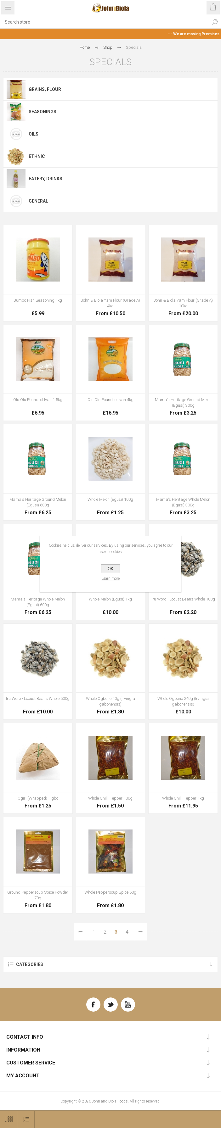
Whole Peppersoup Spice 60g (110, 892)
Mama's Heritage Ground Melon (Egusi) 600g (37, 502)
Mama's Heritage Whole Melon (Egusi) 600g (38, 602)
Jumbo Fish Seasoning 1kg (38, 300)
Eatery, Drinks (45, 178)
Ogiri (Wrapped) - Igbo (38, 798)
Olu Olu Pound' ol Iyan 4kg (110, 399)
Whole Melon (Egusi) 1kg (110, 599)
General (38, 201)
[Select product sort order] (26, 1119)
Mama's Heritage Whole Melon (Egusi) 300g (183, 502)
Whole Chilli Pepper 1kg (183, 798)
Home (85, 47)
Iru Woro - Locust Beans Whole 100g (183, 599)
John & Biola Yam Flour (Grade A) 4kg (110, 303)
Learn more (111, 578)
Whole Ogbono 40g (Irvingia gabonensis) (110, 701)
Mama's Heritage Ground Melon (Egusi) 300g (183, 402)
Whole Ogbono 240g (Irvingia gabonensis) (183, 701)
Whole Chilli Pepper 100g (110, 798)
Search (214, 22)
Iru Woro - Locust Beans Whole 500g (38, 698)
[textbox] (104, 22)
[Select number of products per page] (8, 1119)
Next (141, 932)
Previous (80, 932)
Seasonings (42, 111)
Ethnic (37, 156)
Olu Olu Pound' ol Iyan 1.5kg (37, 399)
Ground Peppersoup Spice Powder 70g (37, 895)
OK (110, 568)
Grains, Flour (45, 89)
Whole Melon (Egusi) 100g (110, 499)
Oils (33, 134)
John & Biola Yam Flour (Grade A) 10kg (183, 303)
